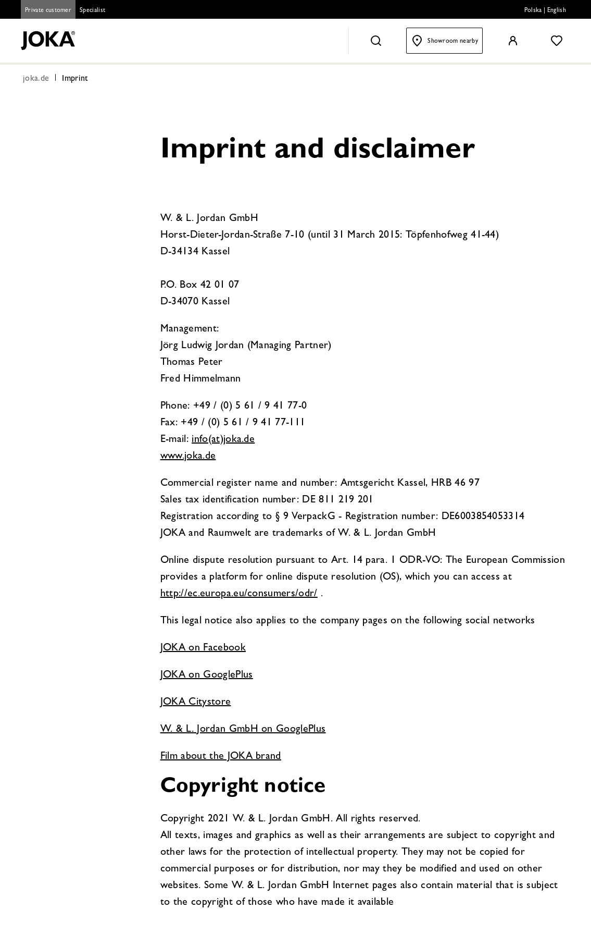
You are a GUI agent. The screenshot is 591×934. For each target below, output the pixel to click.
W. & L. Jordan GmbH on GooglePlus (243, 729)
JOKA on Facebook (203, 648)
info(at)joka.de (223, 440)
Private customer (48, 11)
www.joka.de (188, 456)
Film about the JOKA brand (220, 757)
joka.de (36, 79)
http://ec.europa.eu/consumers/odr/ (239, 594)
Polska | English (545, 11)
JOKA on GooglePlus (206, 675)
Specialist (92, 11)
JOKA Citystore (195, 702)
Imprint (75, 79)
